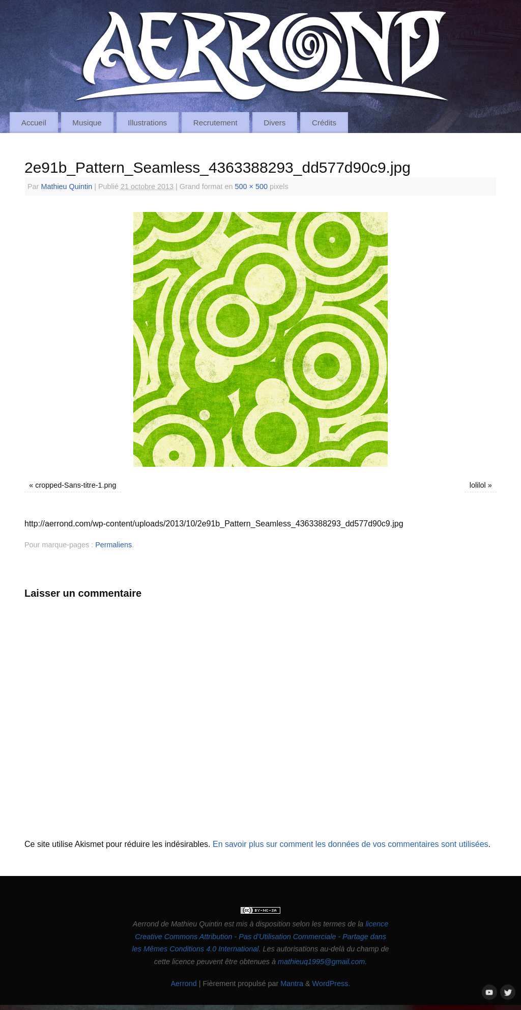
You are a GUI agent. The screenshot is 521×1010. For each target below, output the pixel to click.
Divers (274, 122)
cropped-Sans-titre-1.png (75, 485)
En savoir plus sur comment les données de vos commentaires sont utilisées (350, 844)
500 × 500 (251, 186)
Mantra (291, 983)
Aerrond (183, 983)
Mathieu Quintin (66, 186)
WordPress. (331, 983)
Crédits (324, 122)
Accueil (33, 122)
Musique (86, 122)
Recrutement (215, 122)
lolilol (478, 485)
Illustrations (147, 122)
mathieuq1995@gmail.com (321, 962)
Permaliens (113, 545)
